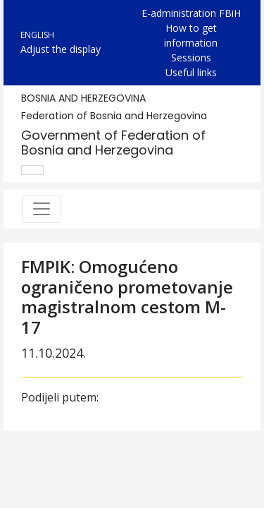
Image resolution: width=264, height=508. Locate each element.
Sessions (191, 57)
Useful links (191, 72)
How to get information (191, 35)
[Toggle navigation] (41, 209)
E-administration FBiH (191, 13)
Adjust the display (60, 49)
